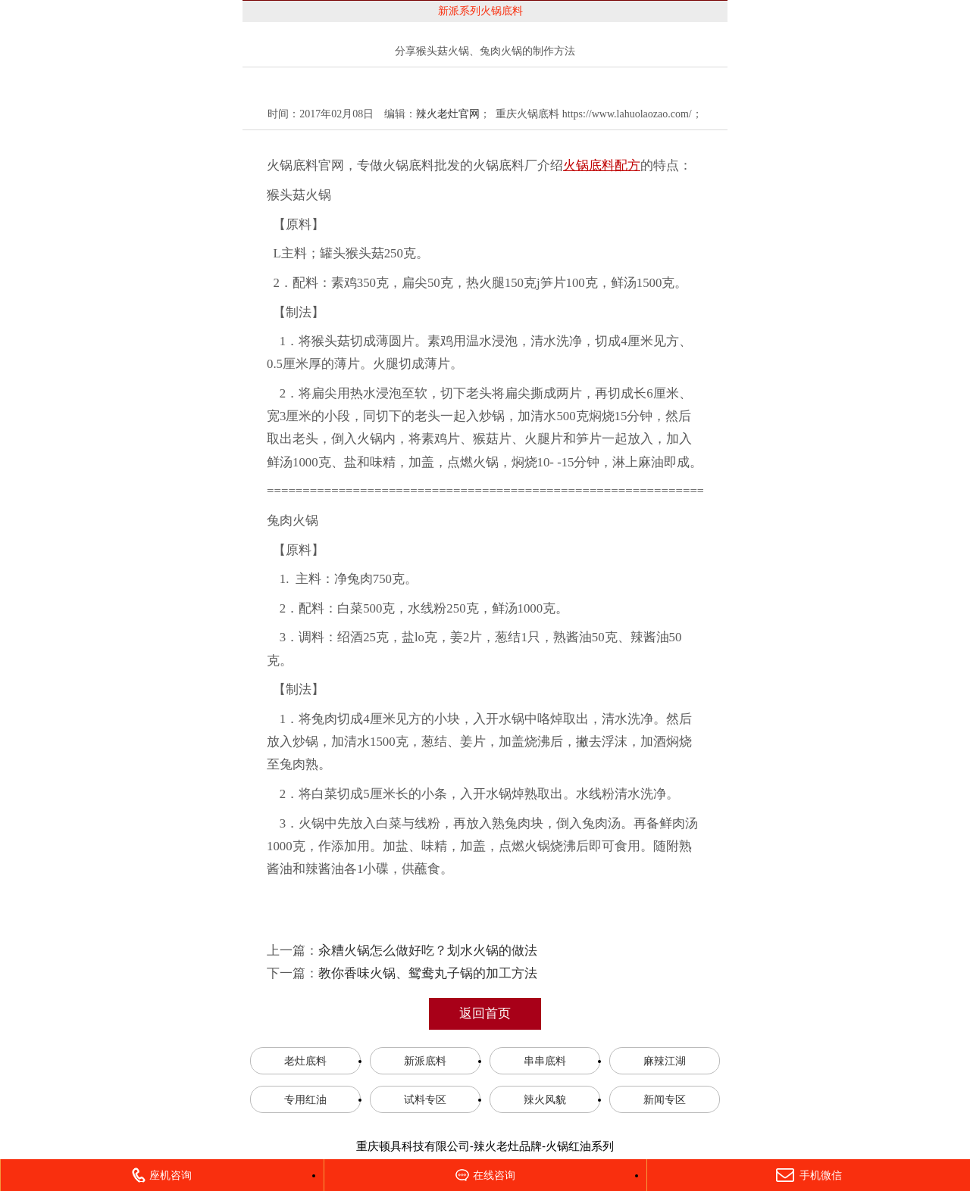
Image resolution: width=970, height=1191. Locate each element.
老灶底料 (305, 1061)
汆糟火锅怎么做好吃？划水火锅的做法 (427, 950)
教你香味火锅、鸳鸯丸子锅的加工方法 (427, 973)
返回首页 (485, 1013)
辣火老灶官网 (448, 114)
